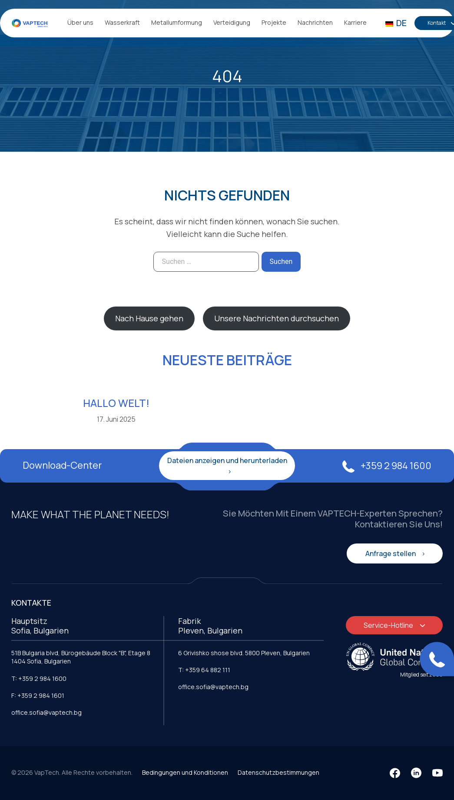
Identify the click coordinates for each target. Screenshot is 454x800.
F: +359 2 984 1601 (37, 695)
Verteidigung (231, 22)
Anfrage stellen (391, 553)
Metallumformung (176, 22)
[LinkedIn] (416, 773)
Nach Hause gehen (149, 318)
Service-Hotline (389, 625)
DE (396, 23)
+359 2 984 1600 (386, 465)
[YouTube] (437, 773)
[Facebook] (395, 773)
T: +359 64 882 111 (204, 670)
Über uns (80, 22)
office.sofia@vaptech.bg (46, 712)
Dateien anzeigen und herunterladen (227, 460)
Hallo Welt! (116, 403)
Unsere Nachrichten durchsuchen (276, 318)
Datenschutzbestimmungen (278, 772)
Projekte (274, 22)
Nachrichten (315, 22)
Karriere (355, 22)
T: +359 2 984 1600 (38, 678)
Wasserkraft (122, 22)
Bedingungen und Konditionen (185, 772)
